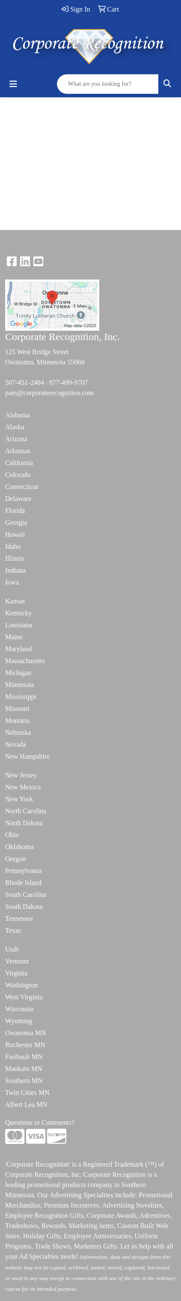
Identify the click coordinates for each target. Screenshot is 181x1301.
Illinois (14, 558)
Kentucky (18, 613)
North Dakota (24, 823)
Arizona (16, 438)
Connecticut (21, 486)
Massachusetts (25, 660)
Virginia (16, 973)
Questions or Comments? (39, 1122)
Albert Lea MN (26, 1104)
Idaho (13, 546)
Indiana (15, 570)
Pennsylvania (23, 870)
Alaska (14, 427)
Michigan (18, 672)
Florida (15, 510)
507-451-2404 (24, 382)
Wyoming (18, 1021)
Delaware (18, 498)
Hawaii (15, 534)
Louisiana (18, 625)
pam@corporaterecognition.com (49, 392)
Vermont (17, 961)
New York (19, 799)
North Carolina (25, 811)
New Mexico (23, 787)
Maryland (18, 648)
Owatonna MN (25, 1032)
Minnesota (19, 684)
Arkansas (18, 450)
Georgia (16, 522)
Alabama (17, 415)
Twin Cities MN (27, 1092)
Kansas (15, 601)
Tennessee (19, 918)
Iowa (12, 582)
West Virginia (23, 997)
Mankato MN (23, 1068)
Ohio (12, 834)
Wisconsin (19, 1009)
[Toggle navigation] (13, 84)
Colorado (18, 474)
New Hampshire (27, 756)
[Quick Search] (108, 84)
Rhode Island (23, 882)
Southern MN (24, 1080)
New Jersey (21, 775)
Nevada (15, 744)
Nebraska (18, 732)
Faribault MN (24, 1056)
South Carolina (25, 894)
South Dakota (24, 906)
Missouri (17, 708)
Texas (13, 930)
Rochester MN (25, 1044)
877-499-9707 (68, 382)
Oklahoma (19, 846)
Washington (21, 985)
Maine (14, 636)
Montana (17, 720)
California (19, 462)
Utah (11, 949)
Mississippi (20, 696)
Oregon (15, 858)
